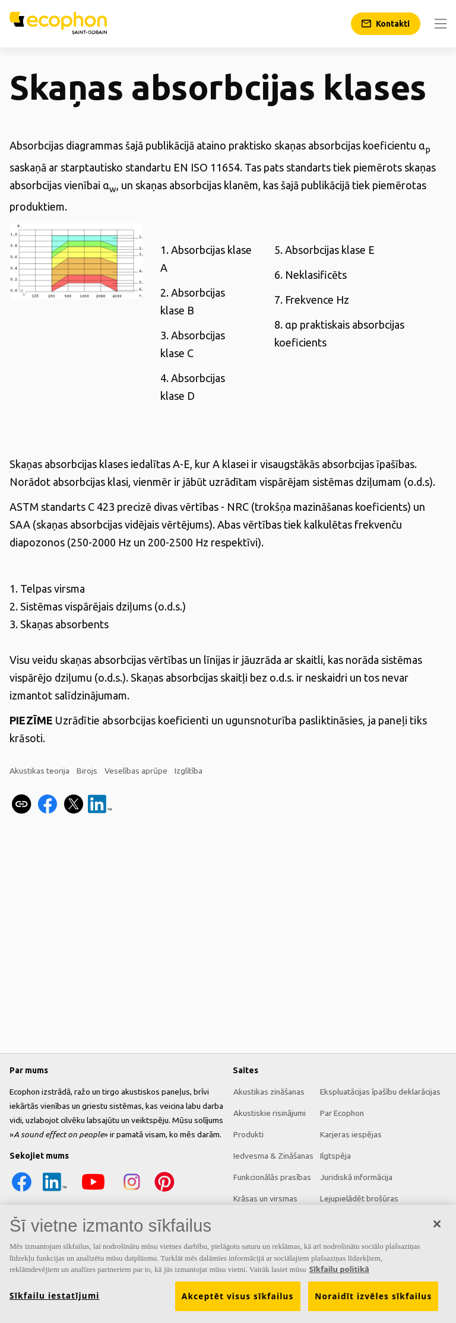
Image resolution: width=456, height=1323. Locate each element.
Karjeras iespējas (350, 1134)
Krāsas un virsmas (265, 1198)
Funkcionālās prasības (272, 1177)
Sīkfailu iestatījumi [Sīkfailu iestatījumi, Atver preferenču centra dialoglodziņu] (55, 1303)
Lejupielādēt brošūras (358, 1198)
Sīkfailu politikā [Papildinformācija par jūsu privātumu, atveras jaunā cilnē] (339, 1276)
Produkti (248, 1134)
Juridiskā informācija (355, 1177)
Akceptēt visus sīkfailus (238, 1304)
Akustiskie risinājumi (269, 1113)
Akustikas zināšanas (268, 1091)
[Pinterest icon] (164, 1190)
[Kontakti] (385, 23)
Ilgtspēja (334, 1155)
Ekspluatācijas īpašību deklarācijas (379, 1091)
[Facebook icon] (21, 1190)
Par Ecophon (341, 1113)
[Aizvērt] (437, 1232)
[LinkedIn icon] (54, 1190)
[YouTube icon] (92, 1190)
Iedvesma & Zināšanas (273, 1155)
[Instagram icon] (131, 1190)
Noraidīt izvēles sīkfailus (373, 1304)
